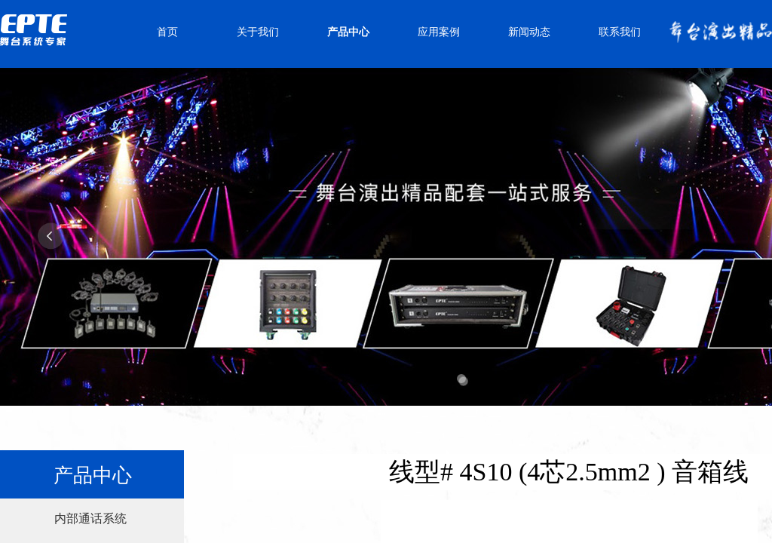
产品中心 (348, 32)
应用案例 (439, 32)
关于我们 (258, 32)
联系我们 (620, 32)
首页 (167, 32)
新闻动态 (529, 32)
